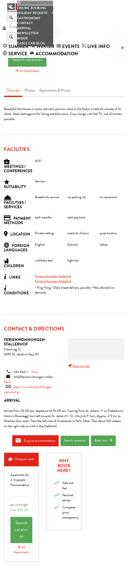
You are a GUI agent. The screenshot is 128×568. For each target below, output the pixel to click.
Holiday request (32, 13)
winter (42, 47)
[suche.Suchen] (11, 37)
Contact (25, 23)
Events (68, 47)
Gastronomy (28, 18)
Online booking (31, 8)
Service (15, 54)
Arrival (24, 28)
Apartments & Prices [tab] (54, 91)
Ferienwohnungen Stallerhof (53, 276)
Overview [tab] (13, 91)
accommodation (54, 54)
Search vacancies (27, 60)
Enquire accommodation (35, 440)
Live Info (96, 47)
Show (34, 372)
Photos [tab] (30, 91)
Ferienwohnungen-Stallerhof (53, 281)
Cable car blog (31, 43)
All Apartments (27, 71)
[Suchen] (11, 17)
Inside (22, 38)
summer (16, 47)
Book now (103, 440)
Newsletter (28, 33)
